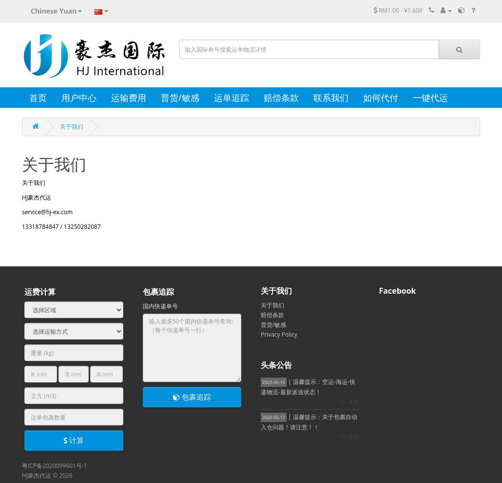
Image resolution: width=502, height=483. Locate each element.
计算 (73, 440)
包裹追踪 (192, 397)
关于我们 (71, 126)
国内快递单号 (160, 306)
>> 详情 (350, 402)
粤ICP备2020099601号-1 (54, 466)
